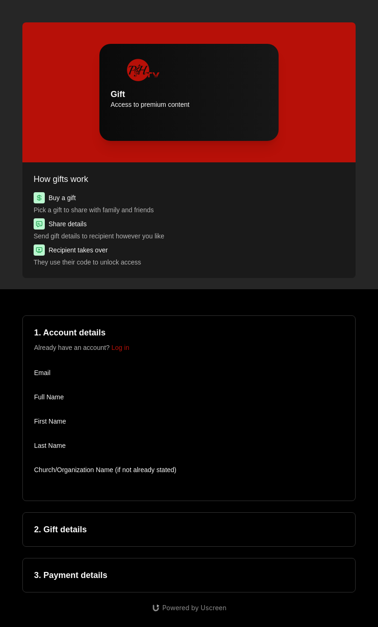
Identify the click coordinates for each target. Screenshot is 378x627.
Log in (120, 347)
